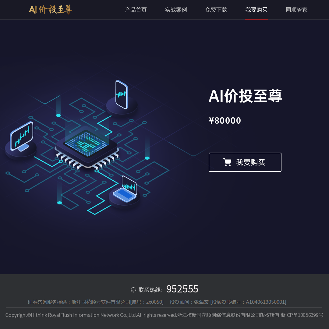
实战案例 (176, 10)
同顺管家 (297, 10)
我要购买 (256, 10)
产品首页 (136, 10)
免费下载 (216, 10)
